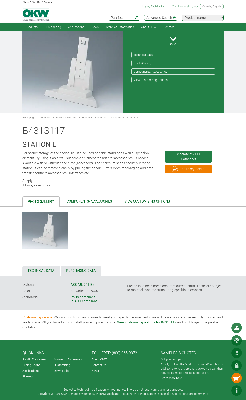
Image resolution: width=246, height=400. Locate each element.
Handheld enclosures (94, 117)
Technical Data (143, 54)
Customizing (53, 27)
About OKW (99, 359)
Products (32, 27)
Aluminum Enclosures (68, 359)
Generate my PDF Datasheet (188, 156)
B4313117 (132, 117)
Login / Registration (153, 6)
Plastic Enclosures (34, 359)
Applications (76, 27)
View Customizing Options (151, 80)
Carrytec (116, 117)
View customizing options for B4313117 (146, 322)
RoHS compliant (83, 297)
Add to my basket (188, 169)
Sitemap (27, 376)
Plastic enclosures (66, 117)
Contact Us (99, 365)
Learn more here (171, 378)
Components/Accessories (150, 71)
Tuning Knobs (31, 365)
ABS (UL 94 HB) (82, 285)
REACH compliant (84, 301)
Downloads (61, 370)
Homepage (28, 117)
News (95, 27)
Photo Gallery (142, 63)
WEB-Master (148, 393)
